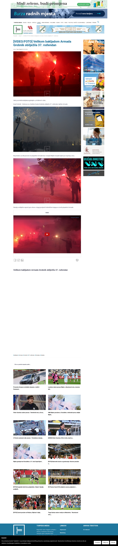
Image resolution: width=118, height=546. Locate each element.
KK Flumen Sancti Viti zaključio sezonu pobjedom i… (62, 487)
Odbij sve (105, 542)
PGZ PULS (70, 22)
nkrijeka (42, 355)
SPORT (39, 22)
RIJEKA (25, 22)
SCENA (58, 22)
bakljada (16, 355)
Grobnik (25, 355)
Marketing (63, 532)
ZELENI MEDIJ (81, 22)
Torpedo (15, 36)
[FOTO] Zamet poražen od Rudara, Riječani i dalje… (27, 512)
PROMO (94, 22)
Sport (20, 36)
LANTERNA (88, 22)
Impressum (63, 529)
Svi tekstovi (86, 529)
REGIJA (29, 22)
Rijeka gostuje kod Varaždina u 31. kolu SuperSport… (27, 461)
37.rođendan (31, 355)
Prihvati (113, 542)
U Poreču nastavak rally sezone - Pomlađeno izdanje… (28, 438)
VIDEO (65, 22)
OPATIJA (34, 22)
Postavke (97, 542)
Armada (21, 355)
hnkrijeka (38, 355)
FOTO (62, 22)
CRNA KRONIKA (45, 22)
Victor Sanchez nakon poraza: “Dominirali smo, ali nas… (28, 412)
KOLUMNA (52, 22)
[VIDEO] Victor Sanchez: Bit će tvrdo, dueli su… (60, 438)
